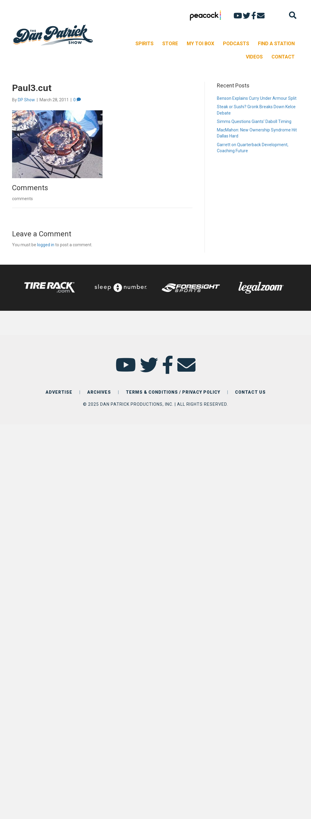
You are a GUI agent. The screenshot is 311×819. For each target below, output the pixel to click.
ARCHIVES (99, 392)
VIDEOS (254, 57)
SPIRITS (144, 43)
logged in (45, 244)
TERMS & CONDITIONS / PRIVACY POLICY (173, 392)
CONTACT (283, 57)
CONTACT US (250, 392)
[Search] (293, 15)
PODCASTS (236, 43)
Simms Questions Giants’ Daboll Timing (254, 121)
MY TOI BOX (200, 43)
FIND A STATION (276, 43)
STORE (170, 43)
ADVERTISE (59, 392)
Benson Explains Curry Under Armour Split (257, 98)
